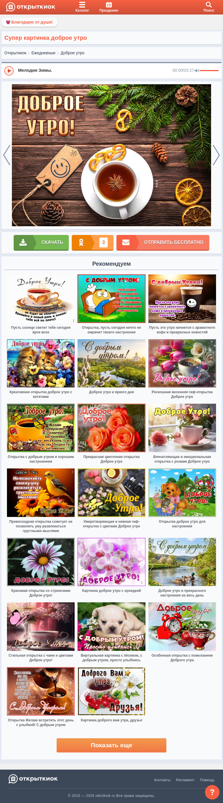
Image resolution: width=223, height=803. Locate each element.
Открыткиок (15, 53)
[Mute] (197, 71)
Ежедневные (43, 53)
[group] (111, 70)
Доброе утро (72, 53)
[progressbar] (209, 71)
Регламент (185, 780)
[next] (216, 155)
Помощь (207, 780)
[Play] (9, 71)
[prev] (6, 155)
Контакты (162, 780)
